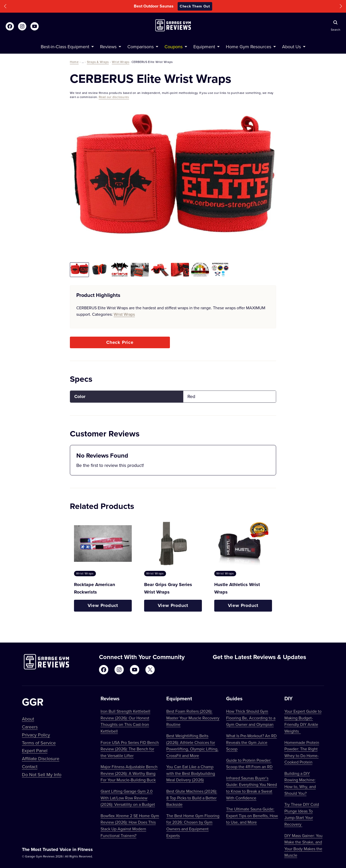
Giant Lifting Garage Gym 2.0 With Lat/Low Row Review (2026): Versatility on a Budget (128, 797)
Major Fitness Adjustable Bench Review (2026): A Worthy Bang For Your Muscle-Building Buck (129, 773)
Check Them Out (195, 6)
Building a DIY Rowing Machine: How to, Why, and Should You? (300, 783)
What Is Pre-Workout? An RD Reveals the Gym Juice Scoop (251, 742)
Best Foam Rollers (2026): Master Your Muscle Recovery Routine (192, 717)
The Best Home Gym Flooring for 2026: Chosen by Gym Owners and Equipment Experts (192, 825)
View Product (103, 605)
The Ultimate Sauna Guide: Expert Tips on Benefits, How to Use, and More (252, 815)
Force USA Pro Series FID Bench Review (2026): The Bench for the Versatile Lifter (130, 749)
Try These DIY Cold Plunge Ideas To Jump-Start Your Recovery (301, 814)
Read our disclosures (114, 97)
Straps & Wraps (98, 62)
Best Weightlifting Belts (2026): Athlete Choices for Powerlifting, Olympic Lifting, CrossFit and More (192, 745)
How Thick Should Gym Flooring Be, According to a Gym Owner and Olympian (250, 717)
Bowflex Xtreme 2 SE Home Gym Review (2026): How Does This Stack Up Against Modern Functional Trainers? (130, 825)
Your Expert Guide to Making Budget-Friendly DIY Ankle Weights (303, 721)
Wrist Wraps (120, 62)
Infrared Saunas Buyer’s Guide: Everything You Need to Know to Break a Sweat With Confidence (251, 788)
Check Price (120, 342)
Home (74, 62)
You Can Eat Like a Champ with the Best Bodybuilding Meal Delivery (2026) (190, 773)
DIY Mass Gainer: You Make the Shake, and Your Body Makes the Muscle (303, 845)
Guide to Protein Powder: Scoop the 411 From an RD (249, 763)
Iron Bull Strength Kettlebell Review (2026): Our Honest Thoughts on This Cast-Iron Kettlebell (125, 721)
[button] (5, 6)
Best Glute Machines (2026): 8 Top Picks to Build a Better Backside (191, 797)
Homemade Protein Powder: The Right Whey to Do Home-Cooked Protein (301, 752)
